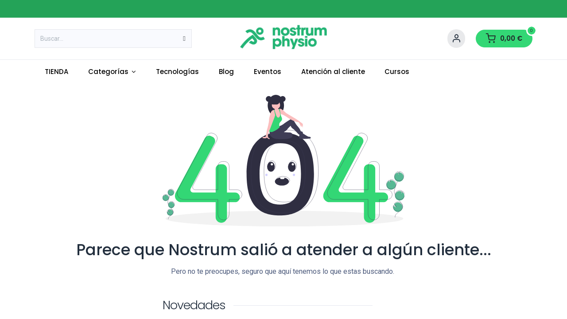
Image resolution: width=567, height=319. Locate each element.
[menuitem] (56, 72)
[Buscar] (184, 38)
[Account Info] (456, 38)
